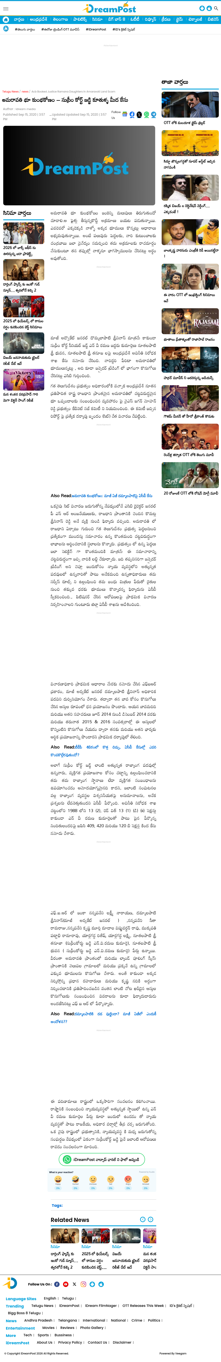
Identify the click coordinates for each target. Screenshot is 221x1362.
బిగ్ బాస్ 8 (116, 19)
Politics (154, 1320)
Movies (49, 1328)
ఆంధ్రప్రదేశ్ (38, 19)
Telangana (67, 1320)
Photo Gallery (91, 1328)
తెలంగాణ (60, 19)
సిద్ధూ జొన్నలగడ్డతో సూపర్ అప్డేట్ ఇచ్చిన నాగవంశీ (189, 164)
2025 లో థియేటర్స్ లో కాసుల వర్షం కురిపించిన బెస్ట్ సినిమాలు (23, 324)
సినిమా (97, 19)
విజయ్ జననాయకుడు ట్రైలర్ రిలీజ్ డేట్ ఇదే (21, 360)
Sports (43, 1335)
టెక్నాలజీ (195, 19)
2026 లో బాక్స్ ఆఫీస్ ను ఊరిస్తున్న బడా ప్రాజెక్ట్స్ (19, 251)
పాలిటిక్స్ (80, 19)
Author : (19, 109)
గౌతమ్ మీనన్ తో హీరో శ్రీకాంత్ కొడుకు (189, 416)
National (118, 1320)
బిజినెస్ (213, 19)
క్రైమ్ (179, 19)
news (25, 91)
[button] (150, 1219)
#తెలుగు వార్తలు (25, 29)
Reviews (67, 1328)
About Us (44, 1342)
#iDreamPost (96, 29)
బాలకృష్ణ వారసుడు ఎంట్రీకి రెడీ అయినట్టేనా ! (191, 253)
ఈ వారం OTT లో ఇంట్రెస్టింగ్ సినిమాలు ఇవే (189, 297)
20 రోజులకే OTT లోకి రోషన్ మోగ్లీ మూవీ (191, 493)
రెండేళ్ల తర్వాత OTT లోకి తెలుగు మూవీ (189, 454)
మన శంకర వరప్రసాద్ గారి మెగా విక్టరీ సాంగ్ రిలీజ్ (20, 397)
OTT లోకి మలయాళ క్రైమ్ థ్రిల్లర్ (184, 122)
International (94, 1320)
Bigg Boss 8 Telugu (24, 1313)
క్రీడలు (166, 19)
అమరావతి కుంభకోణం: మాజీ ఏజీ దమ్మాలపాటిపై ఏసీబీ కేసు (112, 496)
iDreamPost (69, 1306)
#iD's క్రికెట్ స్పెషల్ (124, 29)
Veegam (180, 1353)
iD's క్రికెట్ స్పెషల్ (181, 1306)
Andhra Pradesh (38, 1320)
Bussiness (63, 1335)
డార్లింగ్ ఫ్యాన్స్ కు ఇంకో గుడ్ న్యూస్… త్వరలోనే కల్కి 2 (21, 287)
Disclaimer (122, 1342)
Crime (137, 1320)
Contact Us (97, 1342)
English (50, 1298)
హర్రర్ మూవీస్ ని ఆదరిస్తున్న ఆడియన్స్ (188, 377)
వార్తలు (19, 19)
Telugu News (10, 91)
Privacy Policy (70, 1342)
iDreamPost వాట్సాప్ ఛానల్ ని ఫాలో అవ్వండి (106, 1159)
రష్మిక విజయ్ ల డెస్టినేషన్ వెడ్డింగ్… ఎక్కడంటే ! (187, 208)
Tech (28, 1335)
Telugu (68, 1298)
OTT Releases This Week (143, 1306)
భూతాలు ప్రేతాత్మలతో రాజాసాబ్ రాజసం (189, 339)
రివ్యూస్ (150, 19)
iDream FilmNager (101, 1306)
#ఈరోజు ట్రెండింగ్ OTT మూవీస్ (60, 29)
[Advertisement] (110, 57)
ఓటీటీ (135, 19)
